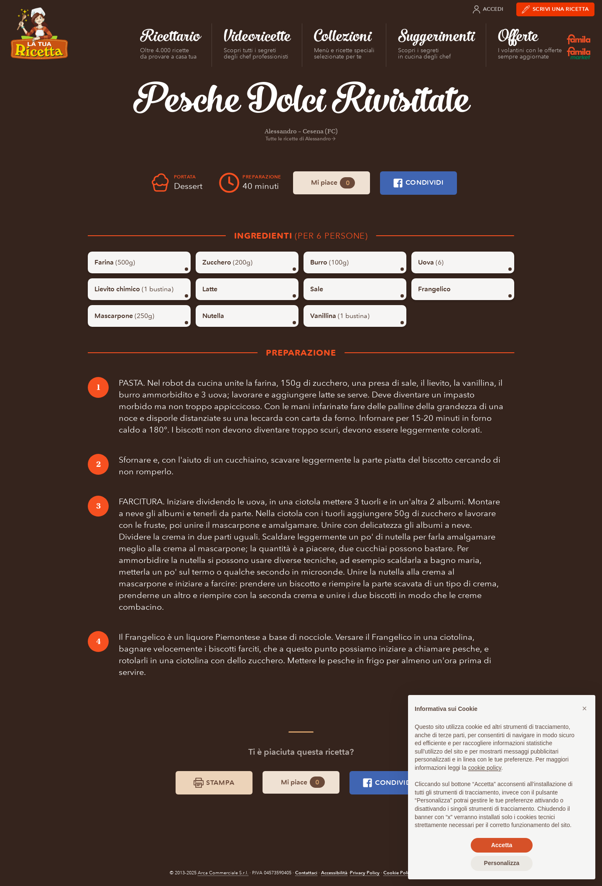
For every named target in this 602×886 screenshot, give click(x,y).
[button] (584, 708)
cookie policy (484, 767)
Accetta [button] (502, 845)
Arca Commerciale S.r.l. (223, 873)
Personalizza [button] (502, 863)
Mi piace (333, 182)
